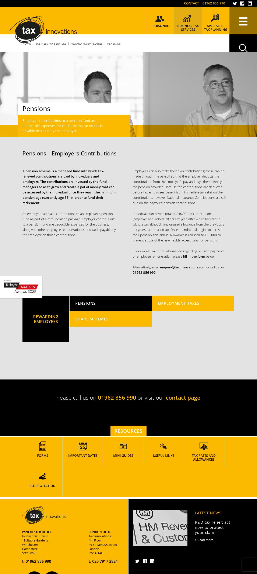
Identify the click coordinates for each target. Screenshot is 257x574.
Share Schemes (92, 319)
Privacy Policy (31, 570)
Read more (205, 509)
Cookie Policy (53, 570)
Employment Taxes (179, 303)
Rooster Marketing (223, 570)
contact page (183, 397)
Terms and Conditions (119, 570)
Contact (191, 3)
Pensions (85, 303)
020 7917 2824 (105, 531)
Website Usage (91, 570)
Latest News (208, 482)
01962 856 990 (214, 3)
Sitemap (72, 570)
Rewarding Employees (87, 43)
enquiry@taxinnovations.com (182, 267)
